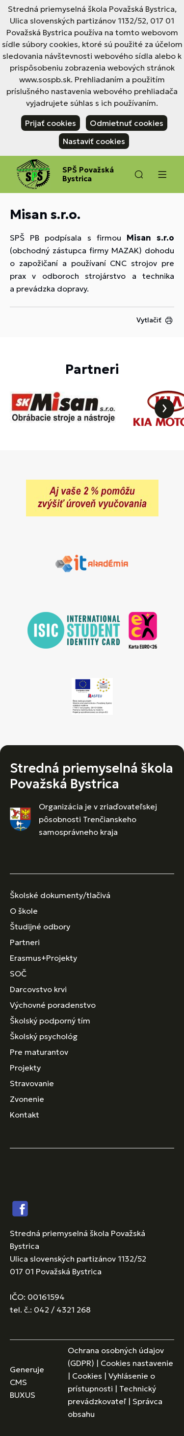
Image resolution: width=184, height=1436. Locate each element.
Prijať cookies (50, 123)
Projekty (25, 1067)
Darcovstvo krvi (38, 989)
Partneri (25, 942)
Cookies (87, 1376)
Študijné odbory (40, 926)
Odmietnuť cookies (126, 123)
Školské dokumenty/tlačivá (60, 895)
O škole (24, 911)
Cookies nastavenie (137, 1363)
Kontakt (24, 1115)
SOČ (18, 973)
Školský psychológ (44, 1036)
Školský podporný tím (50, 1020)
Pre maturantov (39, 1052)
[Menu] (162, 174)
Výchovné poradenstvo (53, 1005)
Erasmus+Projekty (43, 958)
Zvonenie (27, 1099)
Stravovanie (32, 1083)
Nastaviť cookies (94, 141)
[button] (139, 174)
